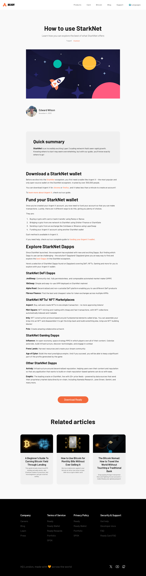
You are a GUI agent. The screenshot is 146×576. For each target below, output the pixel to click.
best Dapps (41, 258)
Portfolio (51, 535)
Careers (24, 521)
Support (120, 5)
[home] (36, 5)
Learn (23, 530)
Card (89, 5)
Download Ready (73, 399)
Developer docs (108, 526)
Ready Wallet (53, 526)
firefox (66, 187)
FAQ (102, 530)
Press (23, 535)
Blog (109, 5)
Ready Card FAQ (108, 535)
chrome (56, 187)
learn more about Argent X (40, 192)
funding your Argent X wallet (82, 239)
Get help (104, 521)
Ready (50, 521)
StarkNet (51, 179)
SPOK (50, 540)
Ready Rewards (54, 530)
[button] (77, 5)
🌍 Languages (135, 5)
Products (77, 5)
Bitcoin (99, 5)
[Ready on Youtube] (117, 566)
